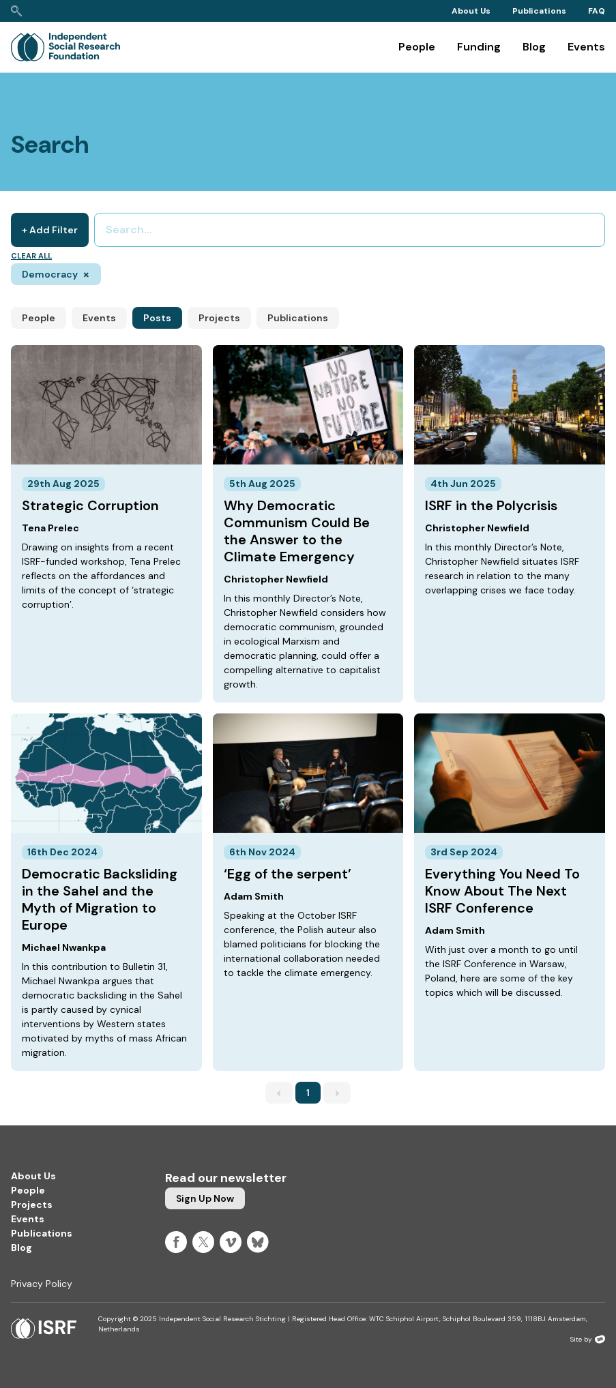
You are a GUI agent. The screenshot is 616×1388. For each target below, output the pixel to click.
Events (586, 47)
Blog (534, 47)
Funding (479, 47)
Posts (157, 318)
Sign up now (205, 1198)
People (416, 47)
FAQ (596, 10)
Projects (219, 318)
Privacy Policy (41, 1284)
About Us (471, 10)
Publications (539, 10)
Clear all (31, 256)
